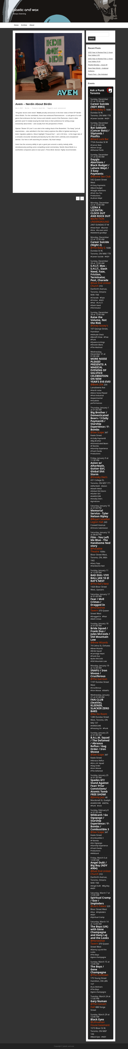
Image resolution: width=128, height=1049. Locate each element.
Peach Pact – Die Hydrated (98, 74)
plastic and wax (25, 10)
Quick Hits (42, 108)
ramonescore (62, 108)
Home (16, 25)
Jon (28, 108)
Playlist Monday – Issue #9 (97, 65)
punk (55, 108)
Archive (24, 25)
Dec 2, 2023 (19, 108)
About (32, 25)
